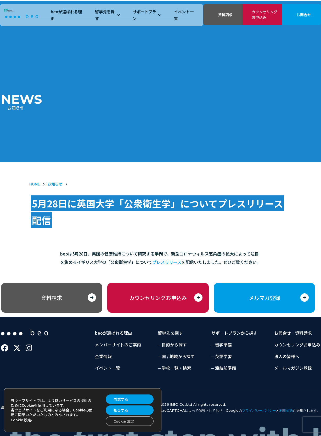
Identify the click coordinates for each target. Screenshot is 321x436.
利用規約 (286, 410)
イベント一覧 (184, 15)
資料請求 (225, 14)
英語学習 (223, 356)
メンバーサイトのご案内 (118, 344)
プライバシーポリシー (47, 407)
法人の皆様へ (286, 356)
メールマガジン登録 (293, 368)
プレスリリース (166, 262)
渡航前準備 (225, 368)
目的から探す (174, 344)
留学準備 (223, 344)
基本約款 (9, 407)
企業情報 (103, 356)
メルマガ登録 (264, 297)
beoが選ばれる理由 (66, 15)
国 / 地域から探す (178, 356)
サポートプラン (147, 15)
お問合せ (303, 14)
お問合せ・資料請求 (293, 333)
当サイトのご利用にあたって (103, 407)
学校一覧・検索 (176, 368)
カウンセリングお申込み (264, 14)
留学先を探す (107, 15)
